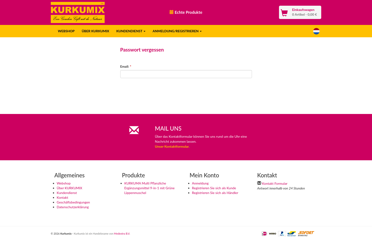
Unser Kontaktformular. (172, 146)
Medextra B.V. (122, 233)
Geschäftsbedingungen (73, 202)
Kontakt (62, 197)
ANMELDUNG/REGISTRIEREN (177, 31)
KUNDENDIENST (130, 31)
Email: (125, 66)
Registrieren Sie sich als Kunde (214, 188)
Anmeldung (200, 183)
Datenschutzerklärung (73, 207)
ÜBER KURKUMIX (95, 31)
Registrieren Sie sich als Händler (215, 193)
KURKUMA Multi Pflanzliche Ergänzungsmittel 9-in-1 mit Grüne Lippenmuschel (149, 188)
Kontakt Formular (275, 183)
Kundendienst (67, 193)
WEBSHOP (66, 31)
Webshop (64, 183)
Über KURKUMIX (69, 188)
